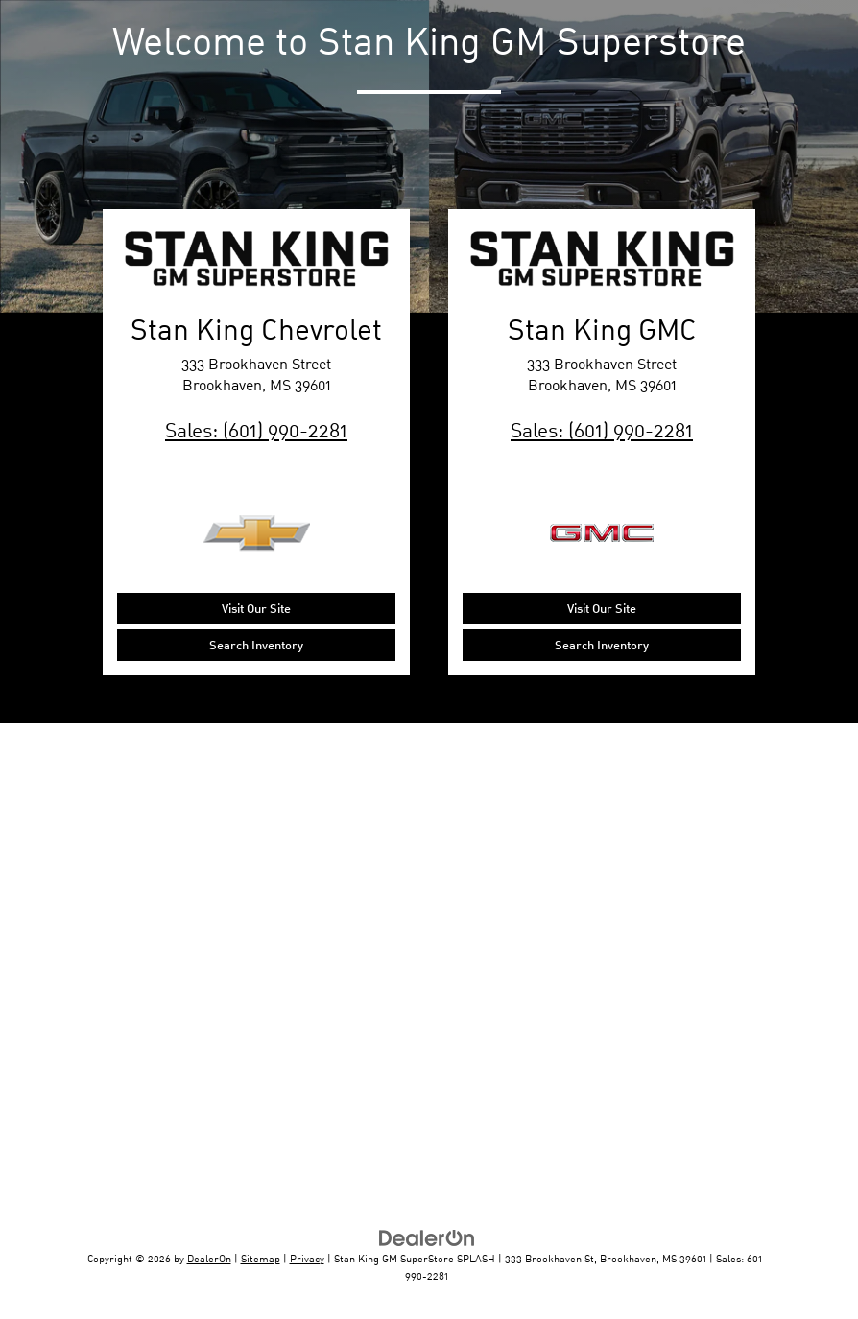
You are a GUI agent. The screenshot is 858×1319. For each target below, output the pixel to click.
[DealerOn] (427, 1236)
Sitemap (260, 1258)
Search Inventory (256, 644)
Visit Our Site (256, 608)
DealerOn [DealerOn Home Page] (209, 1258)
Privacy (307, 1258)
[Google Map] (429, 963)
